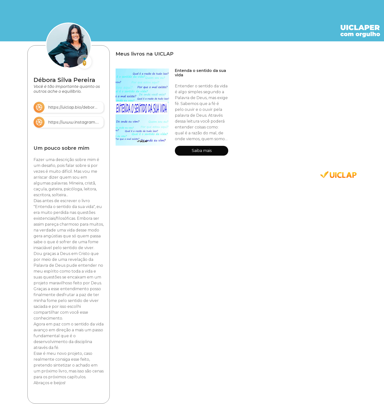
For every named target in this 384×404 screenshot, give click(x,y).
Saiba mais (202, 150)
